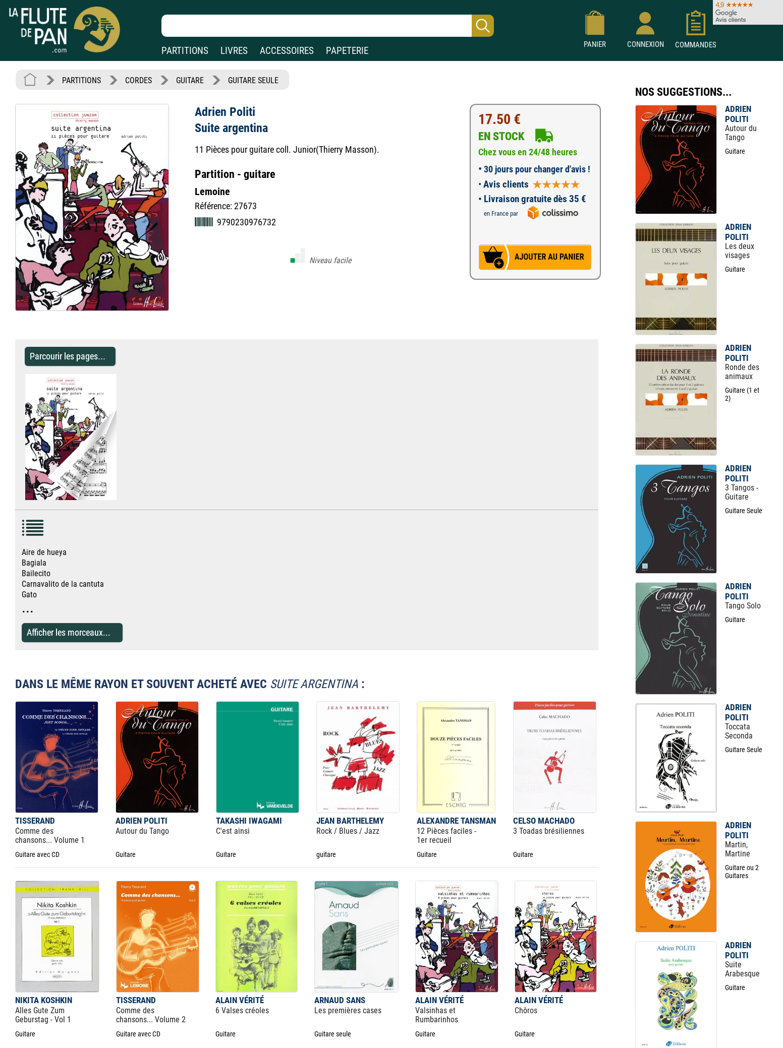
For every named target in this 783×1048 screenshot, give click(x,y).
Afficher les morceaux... (68, 632)
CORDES (138, 80)
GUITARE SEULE (253, 80)
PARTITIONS (184, 50)
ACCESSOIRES (287, 50)
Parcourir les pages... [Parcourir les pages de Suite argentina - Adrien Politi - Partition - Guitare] (67, 356)
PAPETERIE (347, 50)
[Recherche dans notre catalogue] (327, 26)
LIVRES (234, 50)
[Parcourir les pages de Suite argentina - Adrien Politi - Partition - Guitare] (121, 497)
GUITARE (190, 80)
